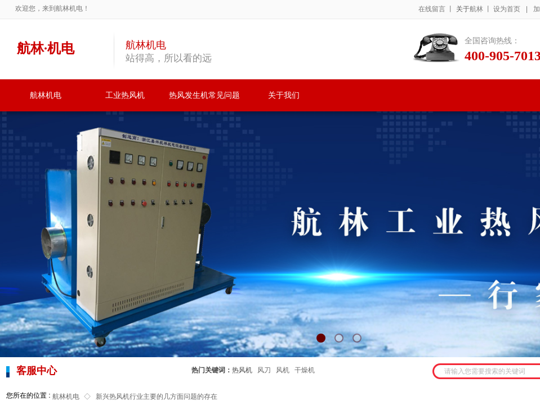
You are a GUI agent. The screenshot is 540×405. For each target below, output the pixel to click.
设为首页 (506, 9)
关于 (463, 9)
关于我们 (284, 95)
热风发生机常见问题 (204, 95)
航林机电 (45, 95)
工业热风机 (125, 95)
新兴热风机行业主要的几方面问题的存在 (156, 396)
